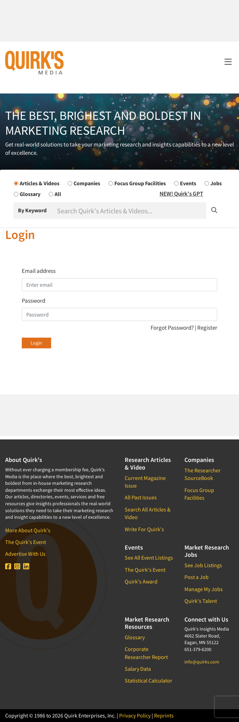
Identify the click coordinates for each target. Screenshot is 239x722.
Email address (39, 271)
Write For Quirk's (144, 529)
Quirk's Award (141, 581)
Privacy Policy (135, 715)
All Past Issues (141, 497)
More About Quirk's (27, 530)
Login (36, 343)
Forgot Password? (173, 327)
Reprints (164, 715)
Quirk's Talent (200, 600)
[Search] (131, 210)
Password (33, 300)
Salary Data (138, 668)
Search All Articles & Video (148, 513)
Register (207, 327)
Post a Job (196, 576)
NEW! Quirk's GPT (181, 193)
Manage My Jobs (203, 589)
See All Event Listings (149, 557)
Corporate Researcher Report (146, 652)
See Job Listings (203, 565)
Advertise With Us (25, 553)
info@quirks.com (201, 662)
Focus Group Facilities (199, 494)
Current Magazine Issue (145, 481)
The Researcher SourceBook (202, 474)
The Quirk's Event (25, 541)
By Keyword (32, 210)
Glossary (135, 637)
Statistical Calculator (148, 680)
